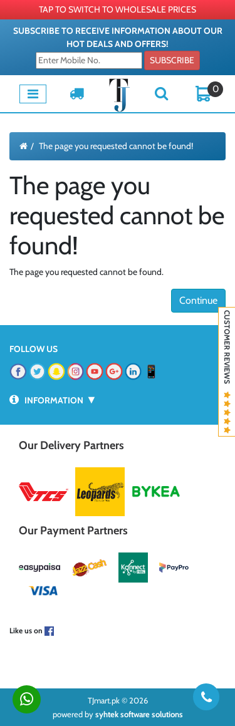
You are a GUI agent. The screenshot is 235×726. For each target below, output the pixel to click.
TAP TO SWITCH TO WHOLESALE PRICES (117, 9)
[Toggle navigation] (32, 94)
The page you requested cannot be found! (116, 146)
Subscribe (172, 60)
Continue (198, 300)
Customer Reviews (227, 371)
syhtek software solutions (139, 714)
